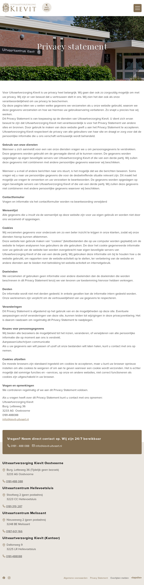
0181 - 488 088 (18, 446)
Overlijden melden (119, 578)
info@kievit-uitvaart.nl (15, 419)
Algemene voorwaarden (76, 578)
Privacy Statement (99, 578)
